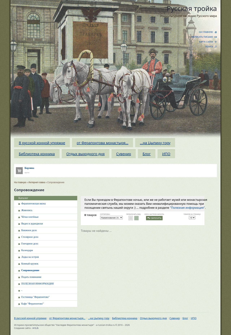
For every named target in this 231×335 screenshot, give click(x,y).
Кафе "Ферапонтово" (32, 303)
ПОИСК (209, 46)
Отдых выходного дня (85, 153)
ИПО (166, 153)
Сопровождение (30, 270)
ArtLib (35, 328)
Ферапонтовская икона (33, 203)
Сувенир (123, 153)
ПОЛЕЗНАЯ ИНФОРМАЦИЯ (37, 283)
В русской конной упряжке (42, 142)
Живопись (26, 210)
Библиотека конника (37, 153)
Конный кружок (29, 263)
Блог (147, 153)
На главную (20, 182)
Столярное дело (29, 237)
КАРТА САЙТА (206, 41)
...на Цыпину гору (155, 142)
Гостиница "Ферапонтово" (35, 297)
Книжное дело (29, 230)
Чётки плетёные (29, 217)
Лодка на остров (30, 257)
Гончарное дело (29, 243)
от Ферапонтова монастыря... (102, 142)
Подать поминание (31, 277)
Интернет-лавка (37, 182)
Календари (27, 250)
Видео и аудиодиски (32, 223)
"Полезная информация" (187, 208)
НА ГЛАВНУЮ (206, 32)
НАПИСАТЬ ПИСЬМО (202, 36)
